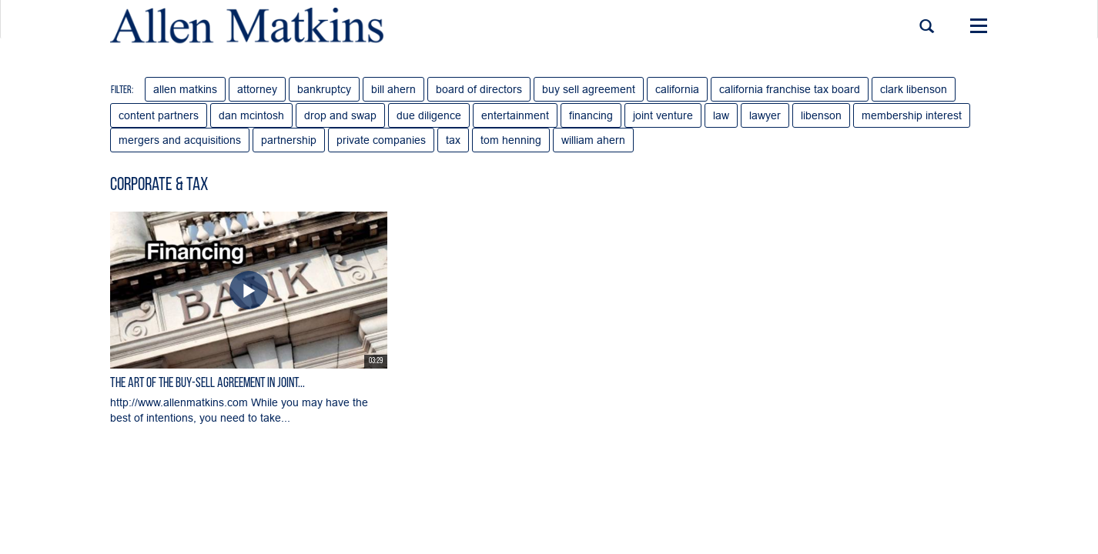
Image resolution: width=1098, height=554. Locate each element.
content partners (159, 115)
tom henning (510, 140)
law (721, 115)
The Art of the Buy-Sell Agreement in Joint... (207, 383)
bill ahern (393, 89)
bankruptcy (324, 89)
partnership (288, 140)
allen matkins (185, 89)
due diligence (429, 115)
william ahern (593, 140)
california (677, 89)
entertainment (515, 115)
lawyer (765, 115)
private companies (381, 140)
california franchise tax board (789, 89)
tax (453, 140)
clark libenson (913, 89)
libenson (821, 115)
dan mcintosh (251, 115)
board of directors (479, 89)
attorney (257, 89)
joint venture (663, 115)
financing (591, 115)
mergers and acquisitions (180, 140)
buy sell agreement (588, 89)
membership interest (912, 115)
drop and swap (340, 115)
